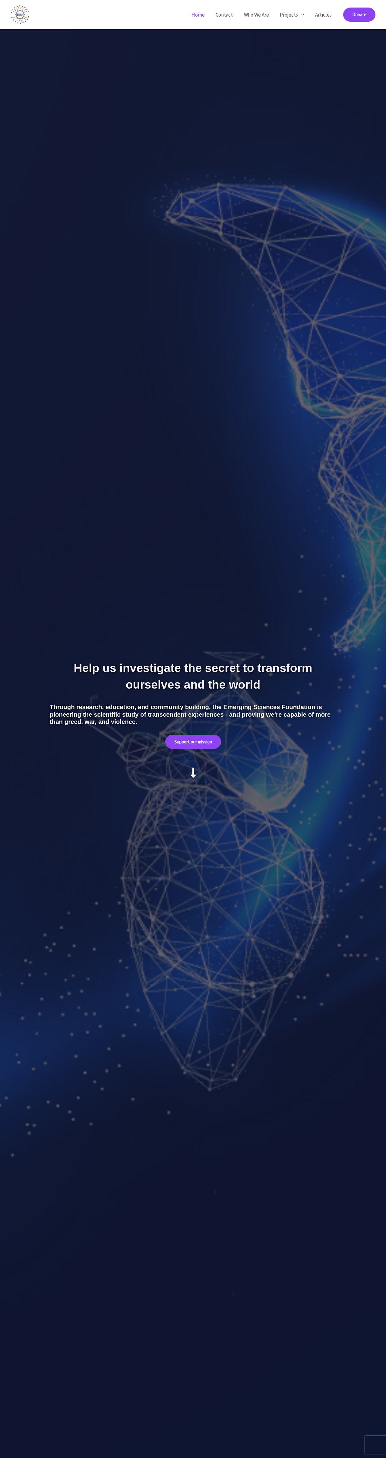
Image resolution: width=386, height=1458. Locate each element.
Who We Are (258, 14)
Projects (290, 14)
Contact (227, 14)
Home (201, 14)
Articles (323, 14)
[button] (359, 15)
